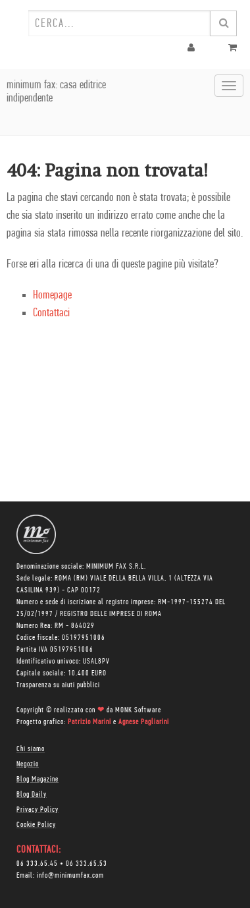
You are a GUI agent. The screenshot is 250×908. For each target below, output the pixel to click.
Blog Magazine (37, 779)
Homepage (52, 295)
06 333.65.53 (86, 864)
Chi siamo (30, 749)
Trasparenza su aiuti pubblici (58, 685)
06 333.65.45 (37, 864)
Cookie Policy (36, 825)
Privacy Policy (37, 810)
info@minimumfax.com (70, 876)
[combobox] (119, 23)
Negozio (27, 764)
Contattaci (51, 313)
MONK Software (138, 710)
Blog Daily (31, 795)
